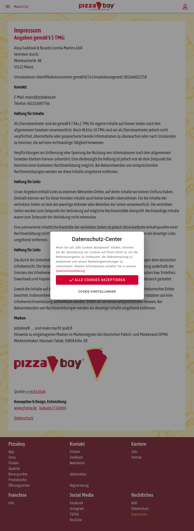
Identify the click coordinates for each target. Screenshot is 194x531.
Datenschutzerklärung (70, 271)
